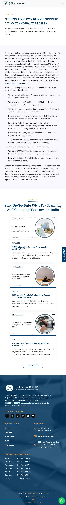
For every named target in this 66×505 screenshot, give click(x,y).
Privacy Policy (24, 497)
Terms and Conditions (39, 497)
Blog (7, 441)
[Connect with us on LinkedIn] (28, 416)
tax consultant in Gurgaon (15, 83)
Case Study (9, 436)
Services (8, 432)
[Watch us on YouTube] (33, 416)
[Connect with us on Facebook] (7, 416)
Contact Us (9, 445)
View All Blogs (33, 365)
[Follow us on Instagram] (12, 416)
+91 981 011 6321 (44, 428)
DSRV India (31, 493)
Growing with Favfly (33, 502)
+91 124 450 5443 (44, 430)
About (7, 428)
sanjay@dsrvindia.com (46, 436)
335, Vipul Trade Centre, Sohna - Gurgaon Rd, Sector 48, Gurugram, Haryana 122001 (49, 444)
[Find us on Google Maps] (23, 416)
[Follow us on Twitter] (18, 416)
